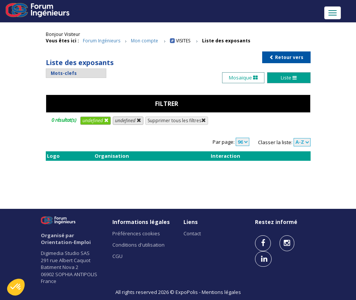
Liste (289, 77)
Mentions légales (221, 292)
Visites (183, 40)
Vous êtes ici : (62, 40)
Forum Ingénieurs (101, 40)
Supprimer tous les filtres (177, 120)
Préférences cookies (136, 233)
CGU (117, 256)
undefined (95, 120)
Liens (190, 221)
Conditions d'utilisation (138, 244)
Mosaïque (243, 77)
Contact (192, 233)
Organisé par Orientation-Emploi (66, 239)
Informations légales (141, 221)
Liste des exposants (226, 40)
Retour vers (286, 57)
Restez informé (276, 221)
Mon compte (144, 40)
